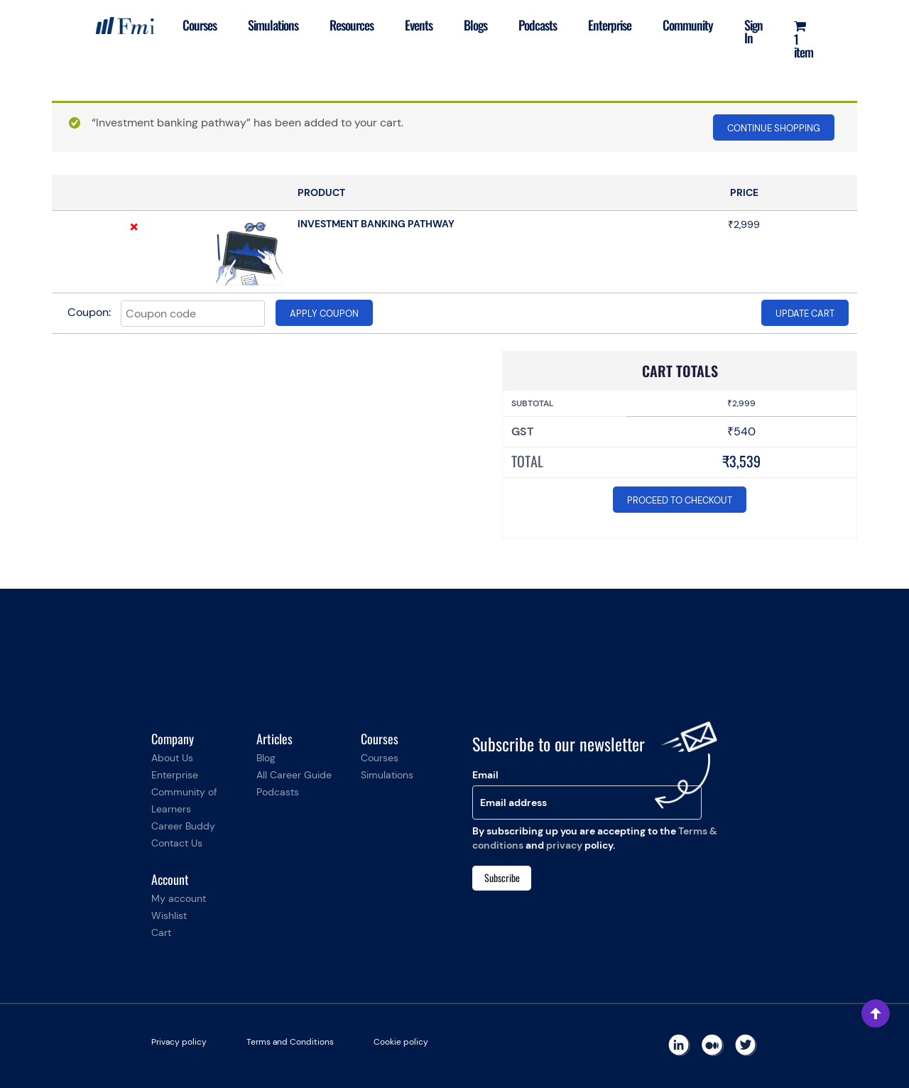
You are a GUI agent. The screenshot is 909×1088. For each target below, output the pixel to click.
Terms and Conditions (290, 1042)
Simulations (273, 24)
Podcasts (537, 24)
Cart (161, 932)
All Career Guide (294, 774)
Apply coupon (324, 314)
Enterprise (609, 24)
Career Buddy (183, 826)
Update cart (804, 314)
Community (688, 24)
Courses (200, 24)
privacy (564, 845)
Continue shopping (773, 128)
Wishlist (169, 915)
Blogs (475, 24)
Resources (352, 24)
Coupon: (89, 312)
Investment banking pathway (376, 223)
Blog (266, 757)
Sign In (753, 31)
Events (418, 24)
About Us (172, 757)
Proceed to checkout (679, 500)
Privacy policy (179, 1042)
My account (178, 898)
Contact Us (176, 843)
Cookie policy (401, 1042)
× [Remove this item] (133, 226)
